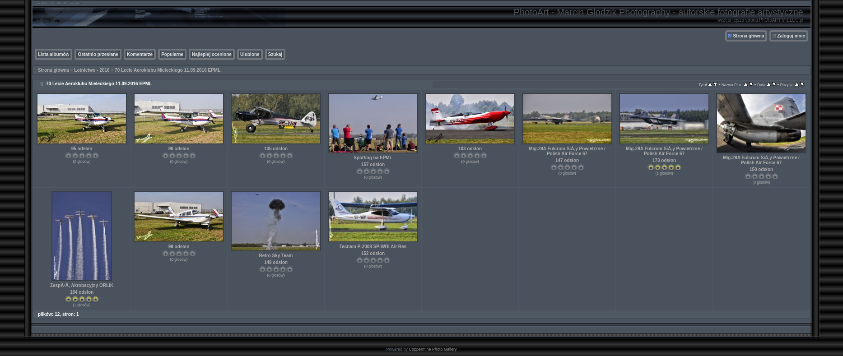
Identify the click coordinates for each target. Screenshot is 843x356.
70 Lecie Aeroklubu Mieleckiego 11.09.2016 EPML (167, 70)
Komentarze (140, 54)
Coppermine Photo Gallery (432, 349)
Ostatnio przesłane (98, 54)
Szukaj (275, 54)
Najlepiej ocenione (212, 54)
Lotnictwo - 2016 (91, 70)
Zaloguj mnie (791, 35)
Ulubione (250, 54)
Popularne (172, 54)
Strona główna (748, 35)
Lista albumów (53, 54)
